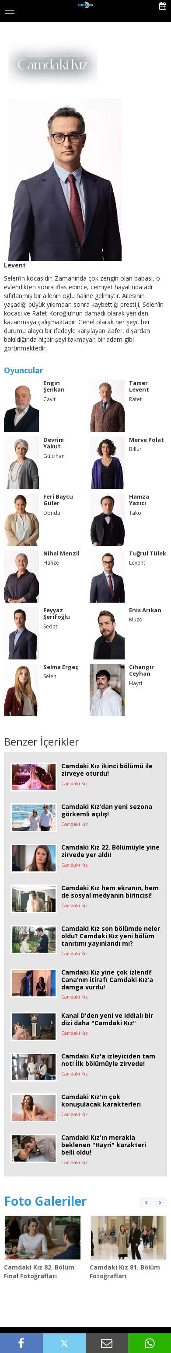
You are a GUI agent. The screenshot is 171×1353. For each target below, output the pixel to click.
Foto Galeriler (45, 1201)
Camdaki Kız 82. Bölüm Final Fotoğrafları (39, 1271)
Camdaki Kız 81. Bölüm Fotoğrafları (125, 1271)
